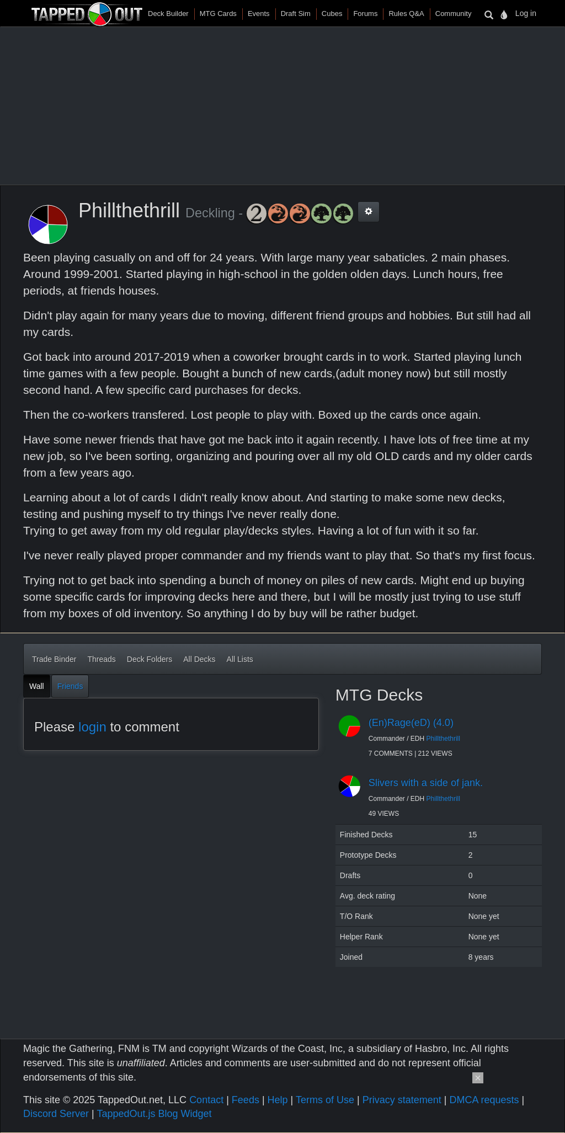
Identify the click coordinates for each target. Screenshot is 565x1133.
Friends (70, 686)
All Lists (240, 659)
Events (259, 13)
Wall (36, 686)
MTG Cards (218, 13)
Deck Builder (168, 13)
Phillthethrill (443, 738)
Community (453, 13)
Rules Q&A (406, 13)
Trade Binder (54, 659)
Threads (101, 659)
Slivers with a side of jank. (426, 782)
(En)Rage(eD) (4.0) (411, 722)
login (92, 726)
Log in (525, 13)
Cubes (332, 13)
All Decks (199, 659)
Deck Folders (149, 659)
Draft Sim (296, 13)
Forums (365, 13)
